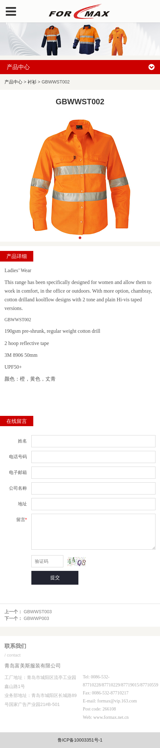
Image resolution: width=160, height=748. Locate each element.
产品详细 (16, 256)
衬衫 (32, 81)
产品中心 (13, 81)
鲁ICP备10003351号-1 (80, 740)
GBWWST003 (38, 611)
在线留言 (16, 421)
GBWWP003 (36, 618)
